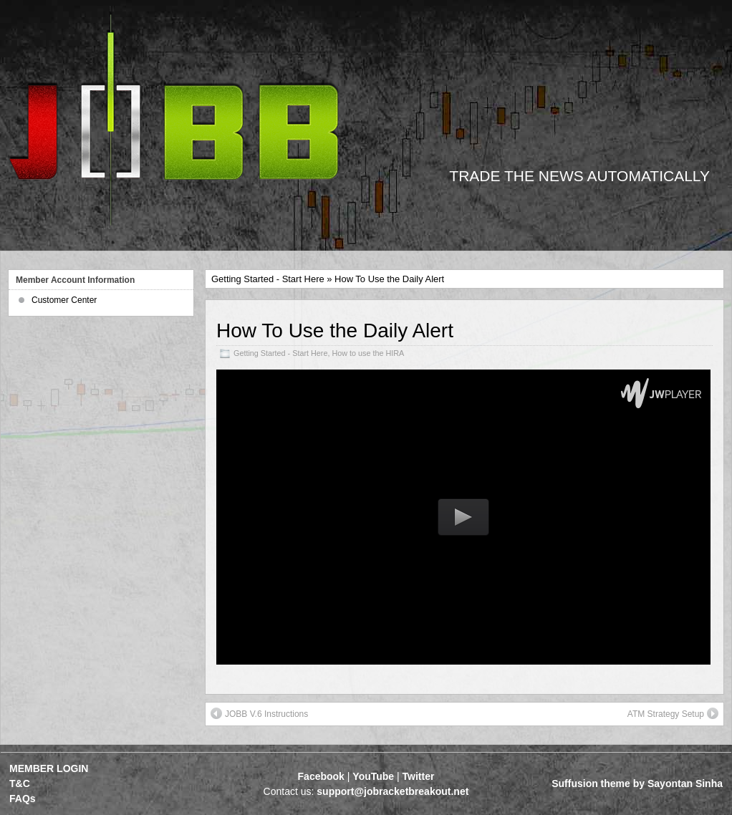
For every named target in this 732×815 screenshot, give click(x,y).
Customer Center (64, 300)
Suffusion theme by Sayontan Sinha (637, 783)
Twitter (419, 776)
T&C (19, 783)
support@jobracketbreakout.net (392, 791)
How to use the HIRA (368, 353)
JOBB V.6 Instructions (259, 713)
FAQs (22, 798)
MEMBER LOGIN (48, 768)
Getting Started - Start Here (267, 279)
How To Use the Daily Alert (334, 330)
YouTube (373, 776)
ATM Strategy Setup (672, 713)
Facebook (321, 776)
